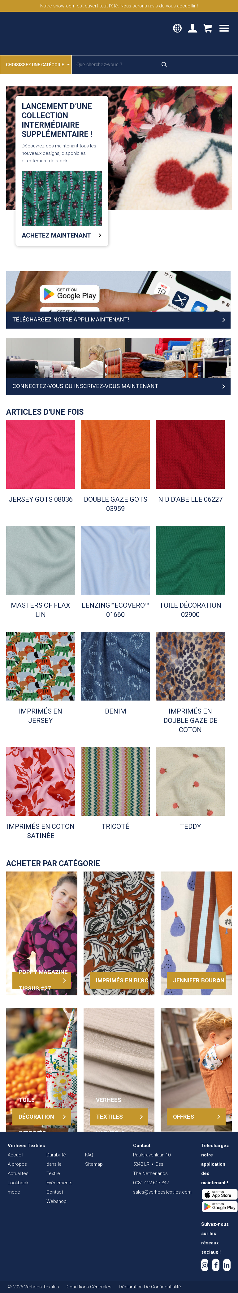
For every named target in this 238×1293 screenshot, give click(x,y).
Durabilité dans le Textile (56, 1164)
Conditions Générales (89, 1287)
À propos (17, 1164)
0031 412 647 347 (151, 1183)
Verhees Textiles (33, 33)
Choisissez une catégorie (38, 64)
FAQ (89, 1155)
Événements (59, 1183)
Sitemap (94, 1164)
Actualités (18, 1173)
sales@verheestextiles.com (162, 1192)
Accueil (15, 1155)
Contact (54, 1192)
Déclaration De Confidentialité (150, 1287)
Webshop (56, 1201)
